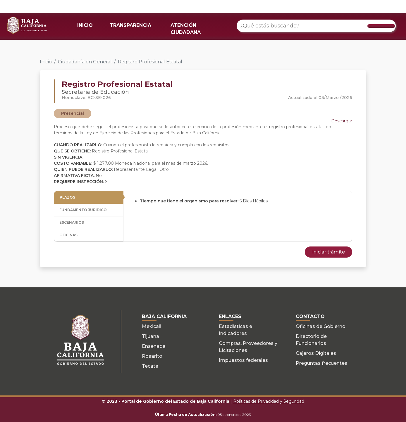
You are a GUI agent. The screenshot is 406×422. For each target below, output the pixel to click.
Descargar (341, 121)
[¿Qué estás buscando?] (316, 26)
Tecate (150, 366)
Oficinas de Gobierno (320, 326)
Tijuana (150, 336)
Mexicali (151, 326)
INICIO (85, 25)
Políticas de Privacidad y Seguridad (268, 401)
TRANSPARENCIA (130, 25)
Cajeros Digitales (316, 353)
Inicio (46, 62)
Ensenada (154, 346)
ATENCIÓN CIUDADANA (186, 28)
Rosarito (152, 356)
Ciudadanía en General (85, 62)
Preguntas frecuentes (321, 363)
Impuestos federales (243, 360)
